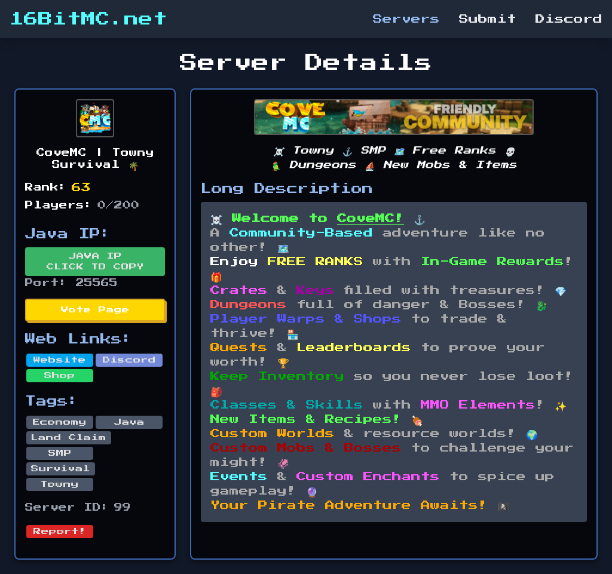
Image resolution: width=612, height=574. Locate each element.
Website (59, 360)
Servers (406, 19)
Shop (59, 375)
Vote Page (95, 310)
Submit (487, 19)
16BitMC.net (88, 19)
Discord (569, 19)
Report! (59, 531)
